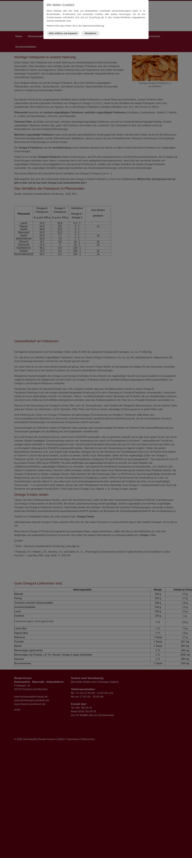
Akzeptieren (90, 33)
